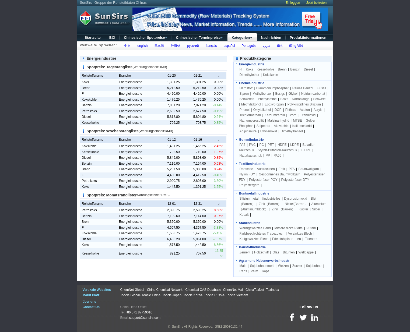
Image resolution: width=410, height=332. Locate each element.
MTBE (297, 120)
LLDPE (306, 150)
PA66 (277, 155)
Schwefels (247, 99)
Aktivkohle (281, 126)
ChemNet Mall (233, 290)
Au (299, 239)
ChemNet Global (132, 290)
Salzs (284, 99)
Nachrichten (271, 38)
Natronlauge (300, 99)
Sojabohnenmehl (262, 266)
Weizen (283, 266)
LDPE (294, 145)
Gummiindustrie (251, 140)
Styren (244, 94)
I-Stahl (311, 228)
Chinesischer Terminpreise (199, 38)
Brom (292, 115)
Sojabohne (313, 266)
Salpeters (263, 126)
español (228, 46)
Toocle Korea (192, 295)
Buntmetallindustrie (254, 193)
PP (268, 155)
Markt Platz (91, 295)
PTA (292, 169)
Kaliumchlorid (302, 126)
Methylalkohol (251, 104)
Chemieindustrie (251, 83)
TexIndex (272, 290)
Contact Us (91, 307)
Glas (275, 252)
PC (262, 145)
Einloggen (293, 3)
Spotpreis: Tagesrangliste (110, 67)
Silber (316, 209)
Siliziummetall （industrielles (260, 198)
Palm (254, 271)
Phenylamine (267, 99)
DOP (278, 110)
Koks (85, 82)
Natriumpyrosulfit (252, 120)
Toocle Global (130, 295)
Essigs (280, 94)
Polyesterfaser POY (263, 180)
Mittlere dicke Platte (289, 228)
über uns (89, 301)
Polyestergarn (250, 185)
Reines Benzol (302, 88)
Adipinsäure (248, 131)
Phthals (290, 110)
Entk (282, 169)
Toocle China (151, 295)
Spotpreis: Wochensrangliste (113, 131)
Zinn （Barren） (283, 209)
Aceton (305, 110)
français (210, 46)
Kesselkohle (90, 123)
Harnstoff (246, 88)
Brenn (86, 88)
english (142, 46)
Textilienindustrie (252, 164)
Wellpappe (306, 252)
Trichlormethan (250, 115)
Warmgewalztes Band (255, 228)
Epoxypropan (274, 104)
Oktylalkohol (262, 110)
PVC (252, 145)
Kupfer (303, 209)
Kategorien (242, 38)
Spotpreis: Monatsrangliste (111, 195)
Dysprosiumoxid (295, 198)
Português (248, 46)
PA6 (243, 145)
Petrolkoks (89, 111)
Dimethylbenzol (292, 131)
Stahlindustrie (250, 223)
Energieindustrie (101, 58)
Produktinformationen (308, 38)
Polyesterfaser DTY (295, 180)
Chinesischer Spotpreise (145, 38)
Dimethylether (250, 75)
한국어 (175, 46)
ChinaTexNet (255, 290)
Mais (243, 266)
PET (271, 145)
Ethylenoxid (268, 131)
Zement (245, 252)
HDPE (282, 145)
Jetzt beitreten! (317, 3)
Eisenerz (311, 239)
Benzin (87, 105)
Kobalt (244, 215)
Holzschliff (261, 252)
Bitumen (289, 252)
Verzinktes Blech (300, 233)
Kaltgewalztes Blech (254, 239)
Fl (83, 94)
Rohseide (246, 169)
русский (192, 46)
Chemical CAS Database (203, 290)
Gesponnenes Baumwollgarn (279, 174)
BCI (112, 38)
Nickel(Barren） (296, 204)
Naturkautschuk (251, 155)
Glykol (293, 94)
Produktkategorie (255, 58)
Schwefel (320, 99)
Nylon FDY (247, 174)
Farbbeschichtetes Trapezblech (262, 233)
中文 (126, 46)
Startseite (93, 38)
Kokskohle (89, 99)
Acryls (318, 110)
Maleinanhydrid (278, 120)
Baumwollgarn (309, 169)
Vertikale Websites (97, 290)
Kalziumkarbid (275, 115)
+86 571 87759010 (138, 312)
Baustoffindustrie (252, 247)
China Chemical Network (165, 290)
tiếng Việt (295, 46)
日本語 (158, 46)
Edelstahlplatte (282, 239)
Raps (243, 271)
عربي (266, 46)
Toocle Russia (214, 295)
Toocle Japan (171, 295)
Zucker (297, 266)
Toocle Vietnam (237, 295)
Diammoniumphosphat (272, 88)
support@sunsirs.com (144, 318)
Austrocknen (266, 169)
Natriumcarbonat (313, 94)
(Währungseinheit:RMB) (149, 67)
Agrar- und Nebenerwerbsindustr (264, 261)
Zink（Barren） (270, 204)
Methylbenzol (262, 94)
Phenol (245, 110)
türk (279, 46)
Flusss (321, 88)
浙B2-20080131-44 (228, 327)
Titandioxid (308, 115)
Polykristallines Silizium (304, 104)
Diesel (86, 117)
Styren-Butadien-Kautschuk (277, 150)
